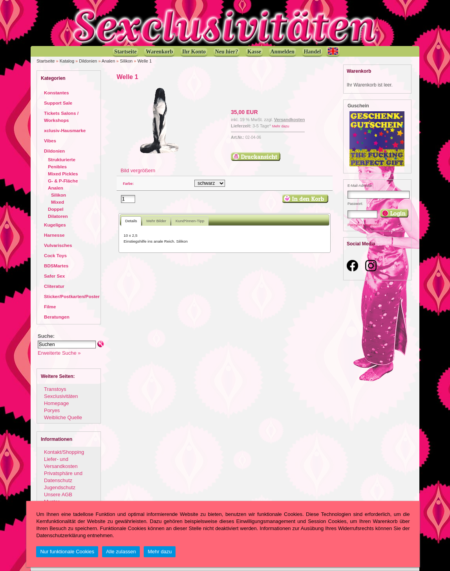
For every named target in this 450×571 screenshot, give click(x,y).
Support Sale (58, 102)
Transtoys (55, 389)
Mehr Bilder (156, 221)
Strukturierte (61, 159)
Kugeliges (55, 224)
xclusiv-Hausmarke (65, 130)
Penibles (57, 166)
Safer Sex (54, 275)
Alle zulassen (121, 551)
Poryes (52, 410)
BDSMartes (56, 265)
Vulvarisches (58, 245)
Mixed (57, 201)
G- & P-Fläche (63, 180)
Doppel (56, 209)
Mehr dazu (280, 126)
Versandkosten (289, 119)
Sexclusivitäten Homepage (61, 399)
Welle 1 (144, 61)
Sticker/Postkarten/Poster (72, 296)
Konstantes (56, 92)
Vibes (50, 140)
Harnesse (54, 235)
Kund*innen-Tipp (190, 221)
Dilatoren (58, 216)
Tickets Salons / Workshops (61, 117)
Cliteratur (54, 286)
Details (131, 221)
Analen (108, 61)
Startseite (46, 61)
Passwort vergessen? (364, 225)
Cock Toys (55, 255)
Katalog (67, 61)
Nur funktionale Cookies (67, 551)
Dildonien (88, 61)
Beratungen (57, 316)
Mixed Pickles (63, 173)
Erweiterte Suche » (59, 353)
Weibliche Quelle (63, 417)
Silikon (126, 61)
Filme (50, 306)
